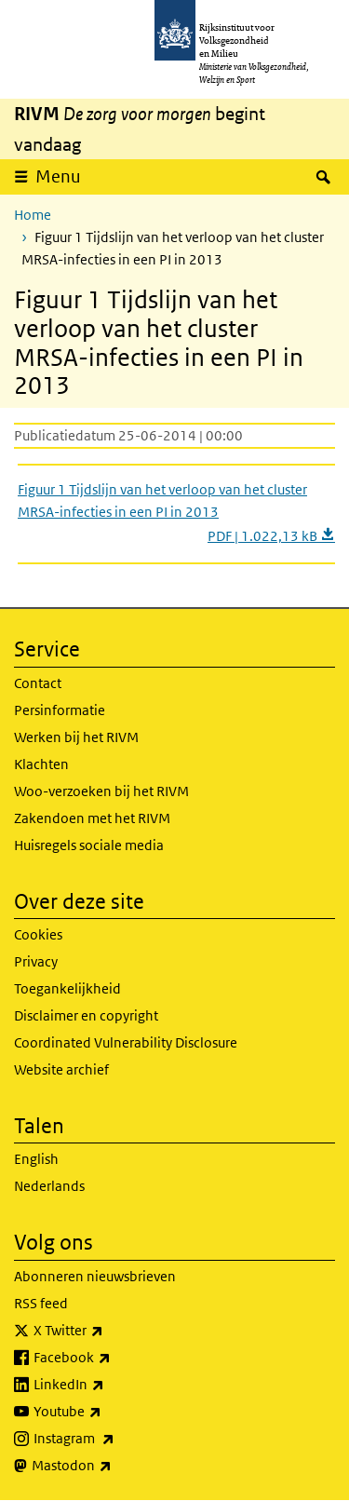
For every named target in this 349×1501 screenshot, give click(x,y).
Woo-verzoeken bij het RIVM (101, 791)
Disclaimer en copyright (86, 1015)
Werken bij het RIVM (76, 737)
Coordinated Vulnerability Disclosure (125, 1042)
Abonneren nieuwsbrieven (95, 1276)
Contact (37, 683)
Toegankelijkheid (67, 988)
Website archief (61, 1069)
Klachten (41, 764)
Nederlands (49, 1186)
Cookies (38, 934)
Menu (58, 176)
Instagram (115, 1438)
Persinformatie (59, 710)
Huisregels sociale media (89, 845)
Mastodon (113, 1465)
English (36, 1159)
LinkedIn (110, 1384)
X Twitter (109, 1330)
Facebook (113, 1357)
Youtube (108, 1411)
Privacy (36, 961)
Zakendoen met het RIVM (92, 818)
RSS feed (41, 1303)
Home (32, 214)
